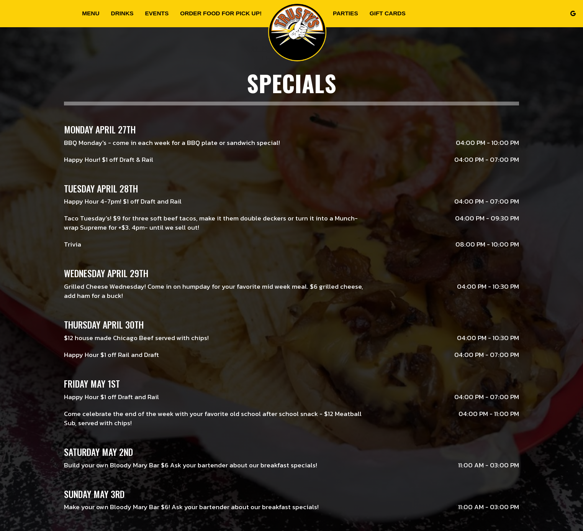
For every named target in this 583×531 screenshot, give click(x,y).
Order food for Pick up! (221, 13)
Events (157, 13)
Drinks (122, 13)
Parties (345, 13)
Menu (90, 13)
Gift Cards (388, 13)
